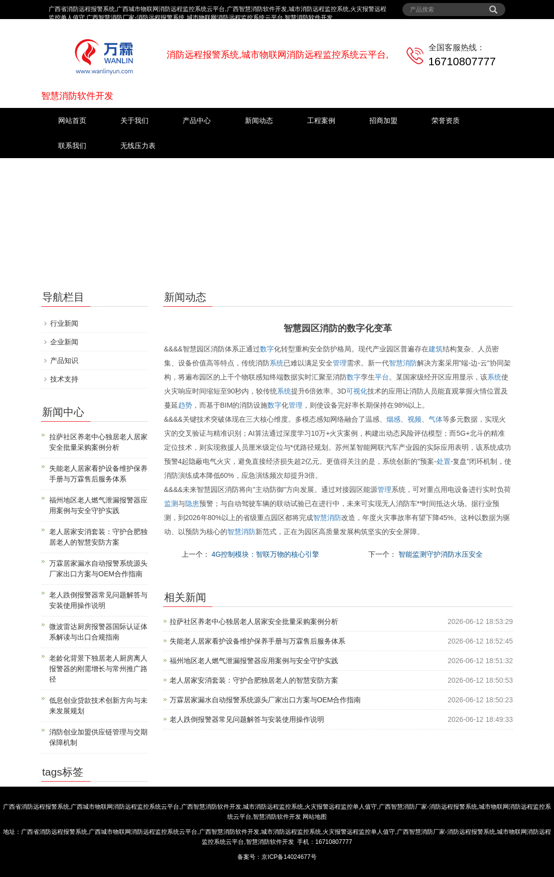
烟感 (393, 419)
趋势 (185, 405)
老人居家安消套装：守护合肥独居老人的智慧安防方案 (254, 680)
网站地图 (315, 816)
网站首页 (72, 120)
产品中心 (197, 120)
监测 (171, 503)
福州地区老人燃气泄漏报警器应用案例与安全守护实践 (254, 661)
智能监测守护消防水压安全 (439, 554)
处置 (444, 461)
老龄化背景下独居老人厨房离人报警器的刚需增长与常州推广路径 (98, 668)
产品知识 (64, 360)
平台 (382, 377)
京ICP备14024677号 (288, 856)
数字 (267, 349)
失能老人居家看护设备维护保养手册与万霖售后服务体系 (257, 641)
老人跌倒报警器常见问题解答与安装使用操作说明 (247, 719)
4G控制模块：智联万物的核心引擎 (265, 554)
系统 (276, 363)
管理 (340, 363)
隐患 (192, 503)
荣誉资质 (446, 120)
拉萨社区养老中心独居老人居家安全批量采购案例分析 (254, 621)
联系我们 (72, 146)
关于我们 (134, 120)
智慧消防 (403, 363)
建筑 (436, 349)
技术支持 (64, 379)
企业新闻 (64, 342)
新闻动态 (259, 120)
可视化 (356, 391)
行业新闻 (64, 323)
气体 (436, 419)
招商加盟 (383, 120)
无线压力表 (138, 146)
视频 (414, 419)
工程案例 (321, 120)
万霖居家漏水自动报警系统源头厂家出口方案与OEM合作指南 (265, 700)
